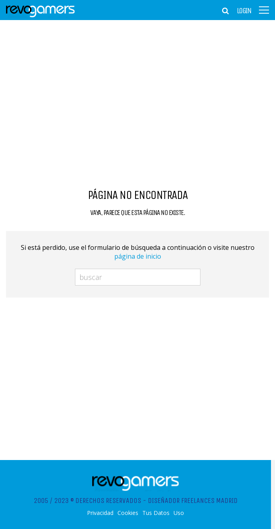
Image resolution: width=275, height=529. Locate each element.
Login (244, 11)
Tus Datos (156, 513)
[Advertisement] (137, 82)
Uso (179, 513)
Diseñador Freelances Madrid (193, 500)
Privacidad (100, 513)
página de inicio (137, 256)
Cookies (127, 513)
